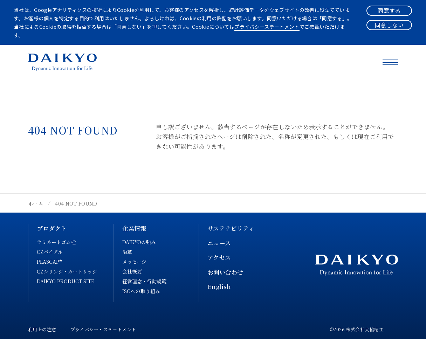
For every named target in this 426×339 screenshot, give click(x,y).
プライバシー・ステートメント (103, 329)
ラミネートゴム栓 (56, 241)
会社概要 (132, 271)
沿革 (127, 251)
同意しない (389, 25)
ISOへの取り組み (141, 291)
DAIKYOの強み (139, 241)
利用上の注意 (42, 329)
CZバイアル (50, 251)
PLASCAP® (49, 261)
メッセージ (134, 261)
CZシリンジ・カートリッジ (67, 271)
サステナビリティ (230, 228)
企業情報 (134, 228)
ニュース (219, 242)
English (219, 286)
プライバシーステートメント (267, 26)
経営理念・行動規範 (144, 281)
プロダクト (52, 228)
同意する (389, 10)
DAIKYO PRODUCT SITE (65, 281)
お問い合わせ (225, 272)
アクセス (219, 257)
